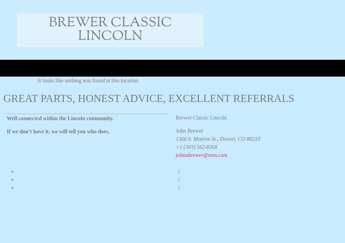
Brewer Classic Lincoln (110, 30)
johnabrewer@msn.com (201, 155)
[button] (19, 68)
